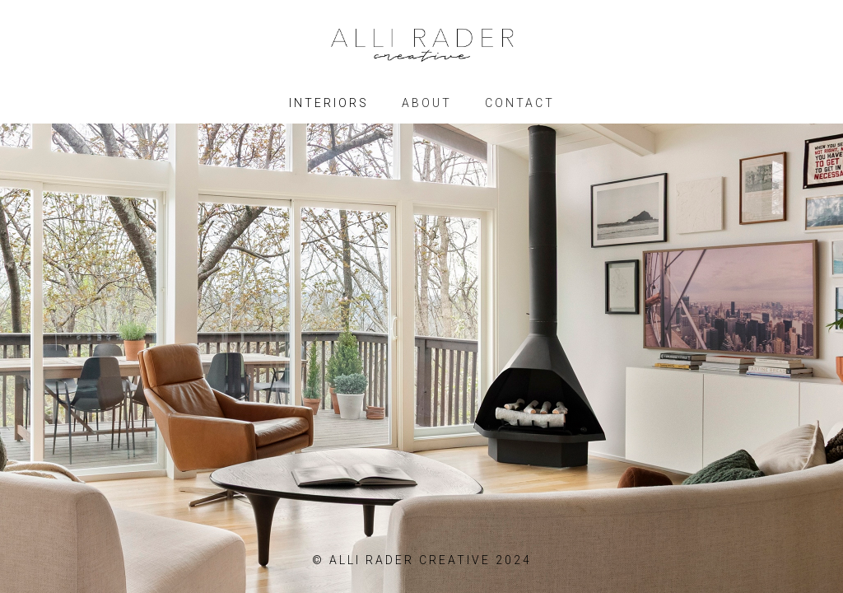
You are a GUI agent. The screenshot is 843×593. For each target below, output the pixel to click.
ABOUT (427, 103)
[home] (421, 37)
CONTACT (520, 103)
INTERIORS (329, 103)
